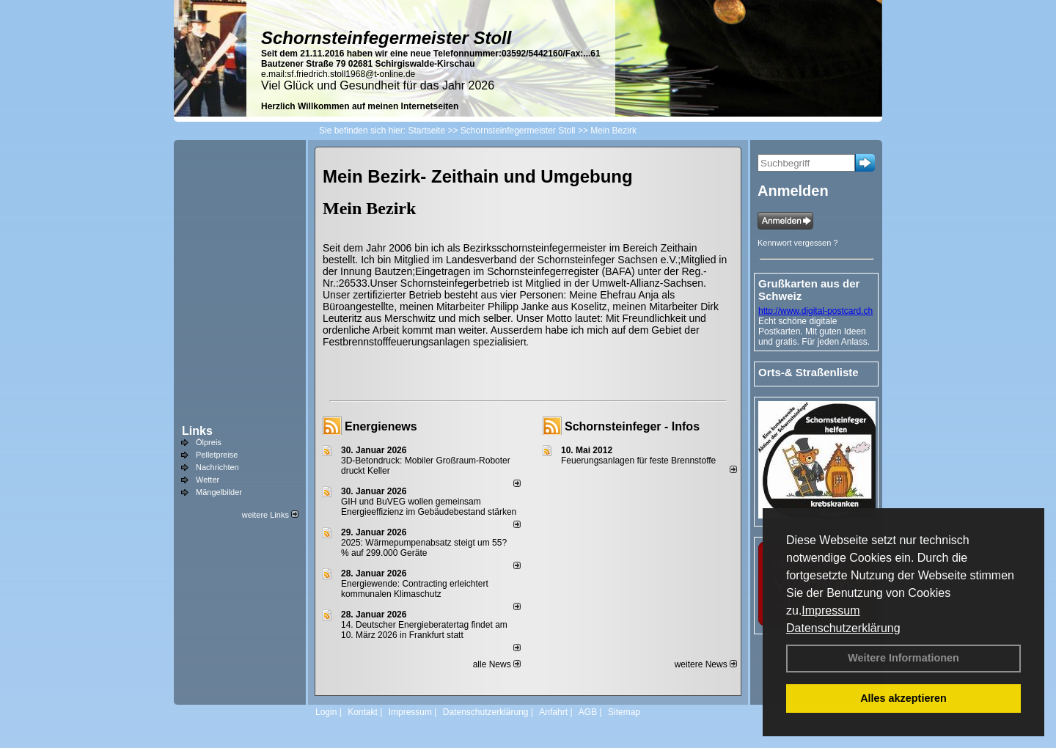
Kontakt (363, 712)
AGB (588, 712)
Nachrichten (217, 467)
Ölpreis (208, 442)
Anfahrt (553, 712)
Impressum (830, 610)
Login (326, 712)
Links (197, 431)
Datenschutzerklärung (843, 628)
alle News (497, 664)
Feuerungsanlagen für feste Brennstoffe (638, 460)
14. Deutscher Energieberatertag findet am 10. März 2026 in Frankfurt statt (424, 630)
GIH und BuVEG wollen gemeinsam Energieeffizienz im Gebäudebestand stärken (428, 506)
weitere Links (270, 514)
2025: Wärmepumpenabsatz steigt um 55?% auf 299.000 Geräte (424, 548)
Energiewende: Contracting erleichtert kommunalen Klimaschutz (414, 589)
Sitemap (624, 712)
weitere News (706, 664)
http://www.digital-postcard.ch (815, 311)
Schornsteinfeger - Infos (632, 426)
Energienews (381, 426)
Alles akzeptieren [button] (903, 698)
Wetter (207, 479)
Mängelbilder (219, 492)
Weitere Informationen (903, 658)
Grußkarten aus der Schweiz (808, 289)
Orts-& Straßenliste (808, 372)
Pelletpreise (217, 454)
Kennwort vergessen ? (797, 242)
